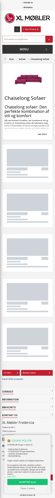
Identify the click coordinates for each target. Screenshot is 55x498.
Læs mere (42, 134)
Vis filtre (11, 373)
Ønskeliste (27, 7)
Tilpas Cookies (27, 488)
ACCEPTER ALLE (27, 482)
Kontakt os (28, 2)
